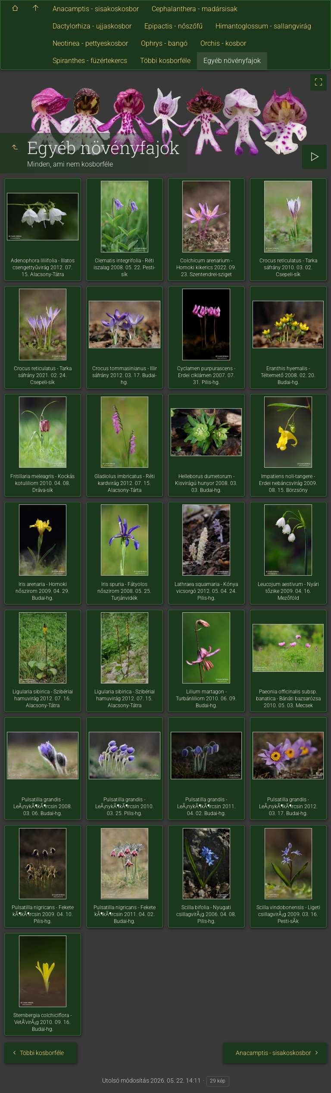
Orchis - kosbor (223, 43)
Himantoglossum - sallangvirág (263, 26)
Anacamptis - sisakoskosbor (96, 9)
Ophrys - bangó (164, 43)
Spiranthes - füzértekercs (90, 61)
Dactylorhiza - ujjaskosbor (92, 26)
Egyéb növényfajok (232, 61)
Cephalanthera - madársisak (194, 9)
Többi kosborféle (165, 61)
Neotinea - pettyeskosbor (90, 43)
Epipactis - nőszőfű (173, 26)
